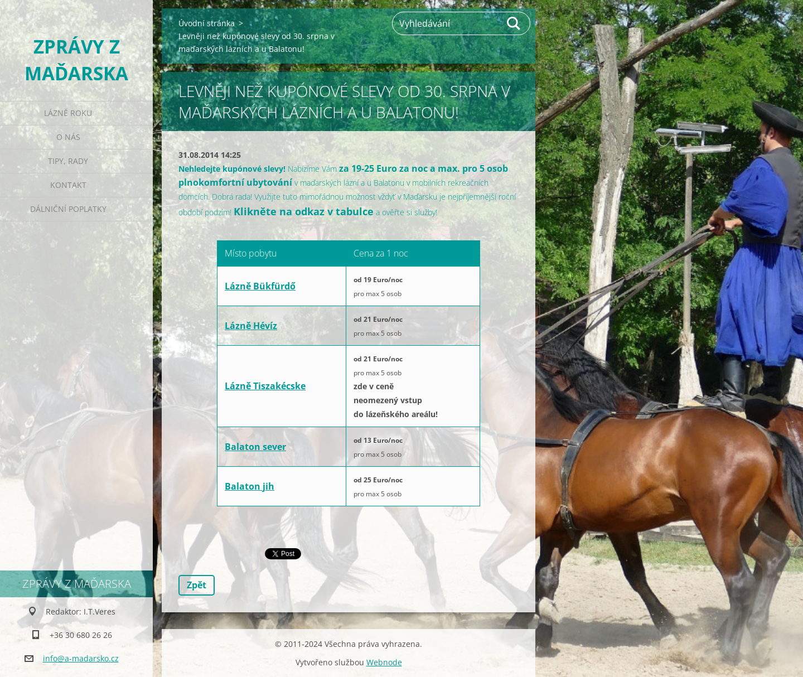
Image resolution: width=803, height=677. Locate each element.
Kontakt (68, 185)
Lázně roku (68, 113)
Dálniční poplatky (68, 209)
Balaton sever (255, 447)
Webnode (384, 662)
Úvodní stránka (206, 23)
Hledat (514, 23)
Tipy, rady (68, 161)
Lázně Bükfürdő (260, 286)
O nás (68, 137)
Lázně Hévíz (251, 326)
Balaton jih (249, 486)
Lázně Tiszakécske (265, 386)
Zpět (196, 585)
